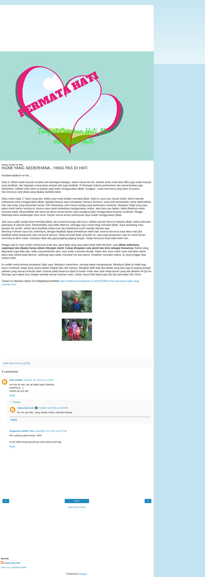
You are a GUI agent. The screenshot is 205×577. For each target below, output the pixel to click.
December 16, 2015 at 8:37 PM (51, 431)
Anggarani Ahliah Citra (21, 431)
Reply (12, 395)
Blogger (83, 574)
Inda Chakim (16, 380)
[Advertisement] (77, 27)
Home (76, 501)
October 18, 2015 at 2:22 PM (38, 380)
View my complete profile (13, 567)
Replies (16, 402)
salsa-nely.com (25, 408)
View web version (77, 507)
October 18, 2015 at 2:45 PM (53, 408)
